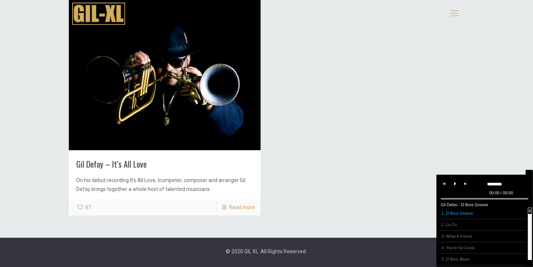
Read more (242, 207)
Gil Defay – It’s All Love (111, 164)
